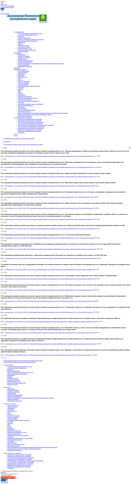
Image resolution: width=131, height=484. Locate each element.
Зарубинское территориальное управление (30, 119)
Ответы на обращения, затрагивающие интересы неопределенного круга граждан (41, 63)
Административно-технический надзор (29, 86)
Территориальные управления (23, 117)
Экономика (21, 75)
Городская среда (22, 77)
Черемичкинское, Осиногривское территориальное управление (36, 125)
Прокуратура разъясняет (25, 96)
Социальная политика (24, 47)
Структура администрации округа (27, 35)
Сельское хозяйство (23, 83)
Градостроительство (23, 71)
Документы (21, 132)
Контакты (17, 68)
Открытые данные (23, 51)
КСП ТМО (21, 87)
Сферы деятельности (20, 69)
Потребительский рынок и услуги (27, 98)
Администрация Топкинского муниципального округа (19, 138)
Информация (21, 42)
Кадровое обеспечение (24, 38)
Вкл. (10, 6)
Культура (20, 80)
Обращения (18, 53)
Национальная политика (25, 116)
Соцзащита (21, 102)
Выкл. (13, 6)
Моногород (21, 36)
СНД (16, 134)
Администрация (19, 32)
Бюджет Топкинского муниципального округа (31, 39)
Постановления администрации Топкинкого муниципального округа (23, 144)
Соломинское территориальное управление (30, 123)
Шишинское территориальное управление (30, 129)
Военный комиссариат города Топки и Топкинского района (34, 114)
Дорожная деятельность (24, 99)
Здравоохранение (23, 72)
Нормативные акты (23, 45)
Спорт (19, 92)
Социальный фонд (23, 84)
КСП (16, 135)
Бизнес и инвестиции (24, 81)
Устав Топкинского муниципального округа (30, 33)
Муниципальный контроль (25, 105)
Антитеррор (21, 107)
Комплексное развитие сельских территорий (30, 104)
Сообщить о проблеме (24, 57)
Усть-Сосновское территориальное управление (31, 126)
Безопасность (22, 95)
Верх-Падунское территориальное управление (31, 122)
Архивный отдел (22, 108)
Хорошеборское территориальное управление (31, 128)
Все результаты (5, 13)
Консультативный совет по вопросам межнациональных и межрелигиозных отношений (43, 113)
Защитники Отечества (24, 111)
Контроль (20, 93)
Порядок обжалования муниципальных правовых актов (20, 362)
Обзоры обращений (23, 65)
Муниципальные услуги (25, 48)
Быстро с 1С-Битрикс (7, 477)
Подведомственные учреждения (27, 50)
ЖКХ (19, 90)
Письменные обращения (25, 62)
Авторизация (4, 482)
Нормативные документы (25, 66)
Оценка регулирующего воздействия (28, 101)
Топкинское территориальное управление (29, 120)
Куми (19, 78)
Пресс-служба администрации (26, 110)
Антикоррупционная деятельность (27, 41)
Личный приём (22, 59)
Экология (20, 89)
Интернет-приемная (23, 56)
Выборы (20, 44)
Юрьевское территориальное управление (29, 131)
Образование (21, 74)
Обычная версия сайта (7, 7)
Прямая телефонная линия (25, 60)
